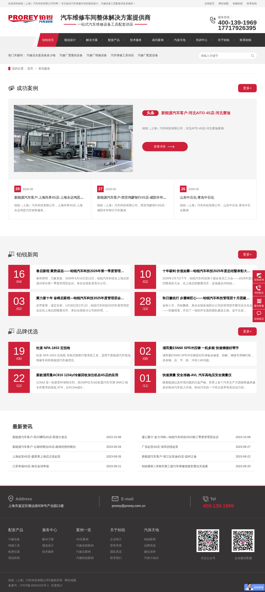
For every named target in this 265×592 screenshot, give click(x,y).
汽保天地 (180, 40)
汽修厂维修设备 (97, 55)
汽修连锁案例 (85, 545)
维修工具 (14, 545)
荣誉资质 (116, 545)
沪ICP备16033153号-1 (34, 585)
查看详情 (159, 146)
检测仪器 (14, 551)
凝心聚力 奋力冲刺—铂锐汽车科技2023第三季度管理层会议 (180, 437)
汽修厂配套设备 (148, 55)
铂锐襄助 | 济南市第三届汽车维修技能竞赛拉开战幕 (175, 466)
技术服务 (136, 40)
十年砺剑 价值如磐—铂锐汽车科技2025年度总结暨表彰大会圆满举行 (207, 271)
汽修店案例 (83, 551)
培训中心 (201, 40)
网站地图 (224, 3)
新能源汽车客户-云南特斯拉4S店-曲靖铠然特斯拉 (44, 446)
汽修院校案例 (85, 558)
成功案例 (158, 40)
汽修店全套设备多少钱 (40, 55)
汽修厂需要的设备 (71, 55)
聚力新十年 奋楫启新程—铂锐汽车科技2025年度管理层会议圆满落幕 (80, 298)
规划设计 (70, 40)
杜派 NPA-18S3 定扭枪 (53, 348)
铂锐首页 (48, 40)
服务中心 (49, 530)
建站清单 (150, 551)
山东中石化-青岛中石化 (197, 197)
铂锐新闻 (27, 254)
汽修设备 (14, 539)
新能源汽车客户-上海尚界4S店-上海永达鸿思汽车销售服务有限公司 (63, 197)
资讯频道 (44, 68)
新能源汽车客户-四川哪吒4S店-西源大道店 (39, 437)
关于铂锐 (223, 40)
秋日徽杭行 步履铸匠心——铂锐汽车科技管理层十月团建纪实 (207, 298)
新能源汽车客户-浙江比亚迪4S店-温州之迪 (169, 456)
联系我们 (116, 558)
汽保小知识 (151, 558)
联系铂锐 (252, 3)
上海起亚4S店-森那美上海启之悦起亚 (36, 456)
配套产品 (114, 40)
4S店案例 (82, 539)
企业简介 (116, 539)
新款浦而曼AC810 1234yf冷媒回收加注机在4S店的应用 (77, 375)
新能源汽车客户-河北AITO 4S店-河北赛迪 (195, 113)
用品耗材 (14, 558)
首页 (30, 68)
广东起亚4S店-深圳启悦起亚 (160, 446)
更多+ (247, 88)
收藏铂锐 (238, 3)
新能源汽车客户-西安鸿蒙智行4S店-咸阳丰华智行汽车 (136, 197)
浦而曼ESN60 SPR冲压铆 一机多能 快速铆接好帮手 (201, 348)
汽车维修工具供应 (122, 55)
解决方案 (92, 40)
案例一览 (83, 530)
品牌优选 (27, 331)
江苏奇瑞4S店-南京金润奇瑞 (30, 466)
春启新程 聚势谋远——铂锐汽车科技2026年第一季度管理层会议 (80, 271)
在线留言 (209, 3)
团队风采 (116, 551)
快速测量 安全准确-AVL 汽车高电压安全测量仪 (197, 375)
